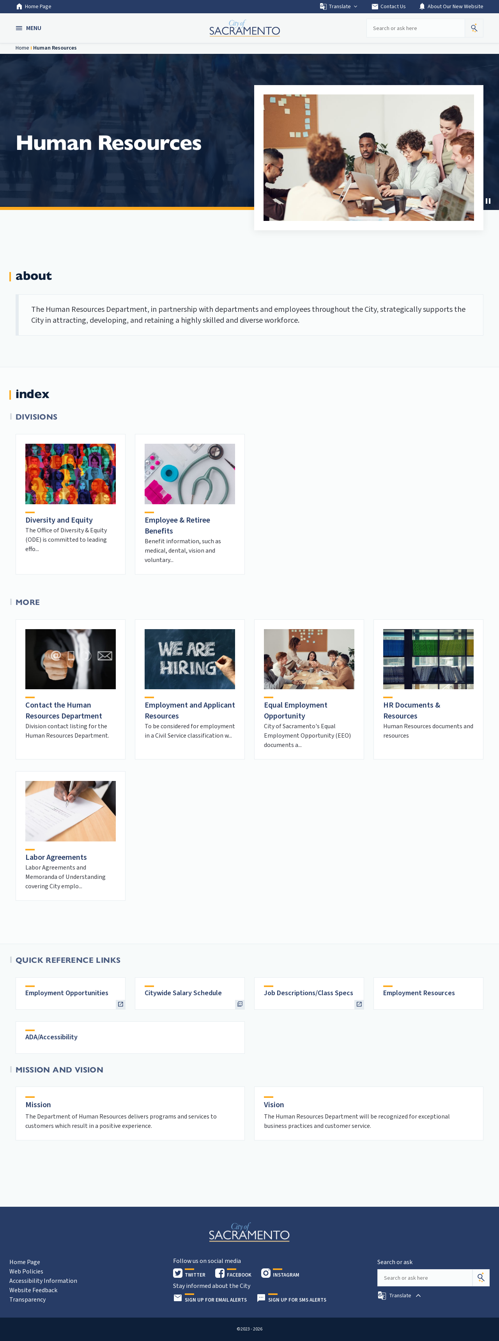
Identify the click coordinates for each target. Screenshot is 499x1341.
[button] (29, 28)
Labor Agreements (56, 857)
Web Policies (26, 1271)
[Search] (481, 1277)
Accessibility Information (43, 1281)
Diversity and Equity (59, 520)
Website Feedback (33, 1290)
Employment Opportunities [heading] (66, 993)
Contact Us (388, 6)
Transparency (27, 1299)
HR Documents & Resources (411, 711)
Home (22, 48)
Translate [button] (339, 7)
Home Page (33, 7)
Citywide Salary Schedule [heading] (183, 993)
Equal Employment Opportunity (295, 711)
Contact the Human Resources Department (63, 711)
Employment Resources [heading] (419, 993)
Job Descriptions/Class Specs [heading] (308, 993)
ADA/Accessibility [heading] (51, 1037)
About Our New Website (450, 6)
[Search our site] (415, 28)
